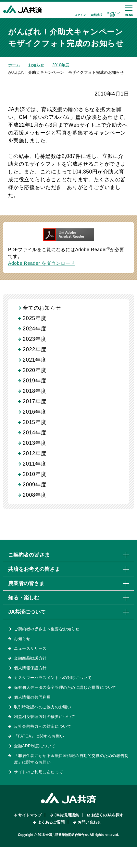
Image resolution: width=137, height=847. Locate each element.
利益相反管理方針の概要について (44, 716)
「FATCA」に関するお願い (39, 736)
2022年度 (34, 349)
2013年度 (34, 443)
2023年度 (34, 339)
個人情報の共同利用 (32, 697)
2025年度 (34, 318)
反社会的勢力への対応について (42, 726)
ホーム (14, 65)
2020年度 (34, 370)
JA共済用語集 (67, 815)
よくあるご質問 (51, 822)
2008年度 (34, 495)
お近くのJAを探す (107, 815)
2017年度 (34, 401)
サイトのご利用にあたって (38, 772)
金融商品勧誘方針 (30, 658)
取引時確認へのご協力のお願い (42, 707)
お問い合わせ (89, 822)
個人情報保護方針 (30, 668)
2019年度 (34, 380)
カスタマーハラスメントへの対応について (53, 677)
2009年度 (34, 484)
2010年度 (60, 65)
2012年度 (34, 453)
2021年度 (34, 360)
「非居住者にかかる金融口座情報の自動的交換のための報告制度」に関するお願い (71, 758)
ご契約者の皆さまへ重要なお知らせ (47, 629)
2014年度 (34, 432)
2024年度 (34, 328)
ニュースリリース (30, 648)
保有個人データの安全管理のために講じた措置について (65, 687)
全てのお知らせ (42, 308)
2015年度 (34, 422)
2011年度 (34, 464)
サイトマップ (30, 815)
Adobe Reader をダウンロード (41, 263)
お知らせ (36, 65)
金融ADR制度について (35, 746)
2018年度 (34, 391)
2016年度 (34, 412)
